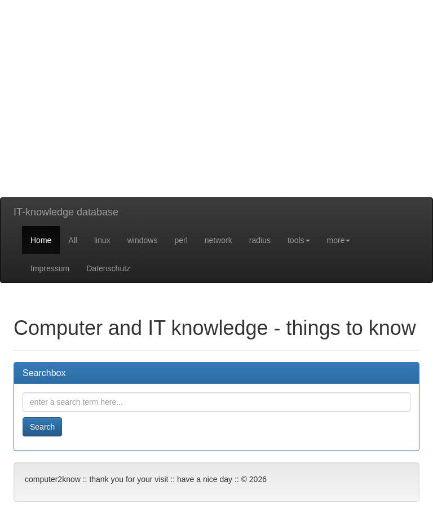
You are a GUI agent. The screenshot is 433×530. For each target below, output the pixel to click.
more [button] (339, 240)
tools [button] (299, 240)
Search (42, 426)
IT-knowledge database (66, 212)
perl (180, 240)
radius (260, 240)
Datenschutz (108, 268)
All (72, 240)
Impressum (49, 268)
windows (142, 240)
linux (102, 240)
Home (40, 240)
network (218, 240)
